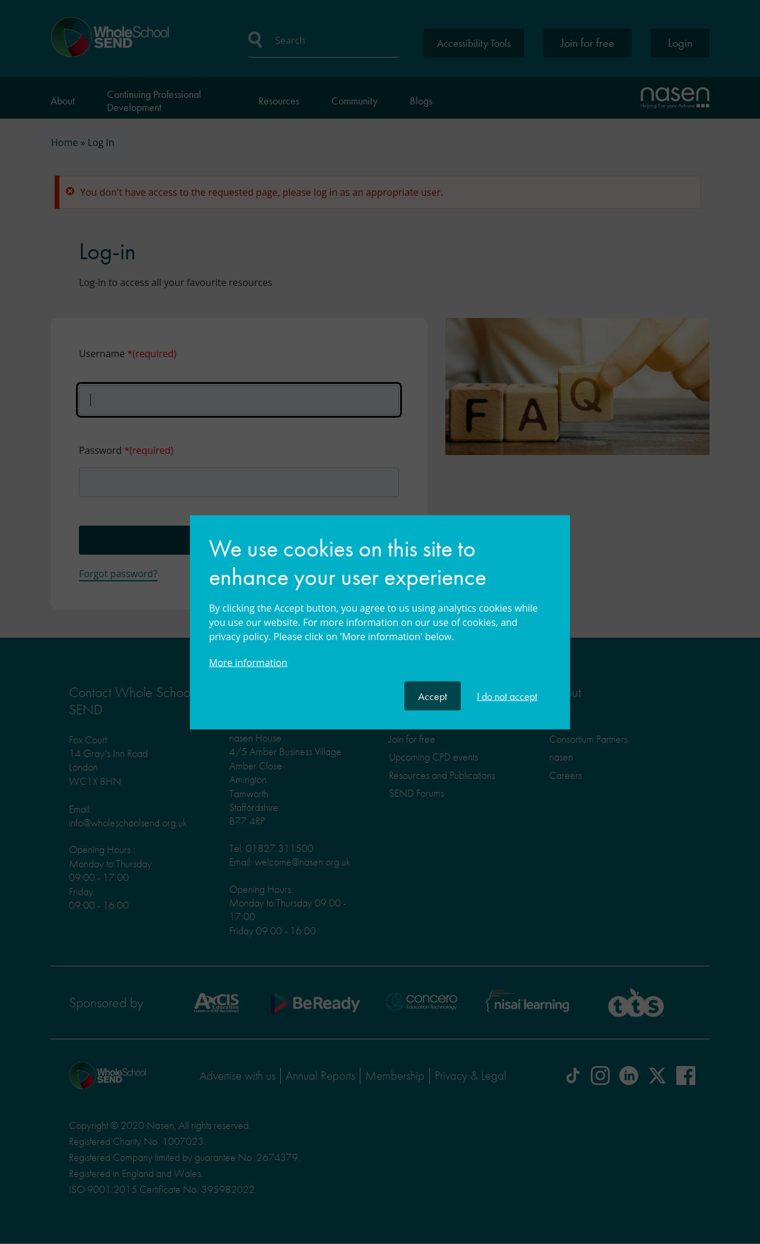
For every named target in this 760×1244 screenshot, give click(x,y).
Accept (432, 695)
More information (248, 662)
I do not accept (507, 695)
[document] (380, 607)
